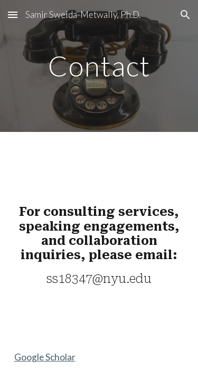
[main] (99, 66)
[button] (12, 14)
